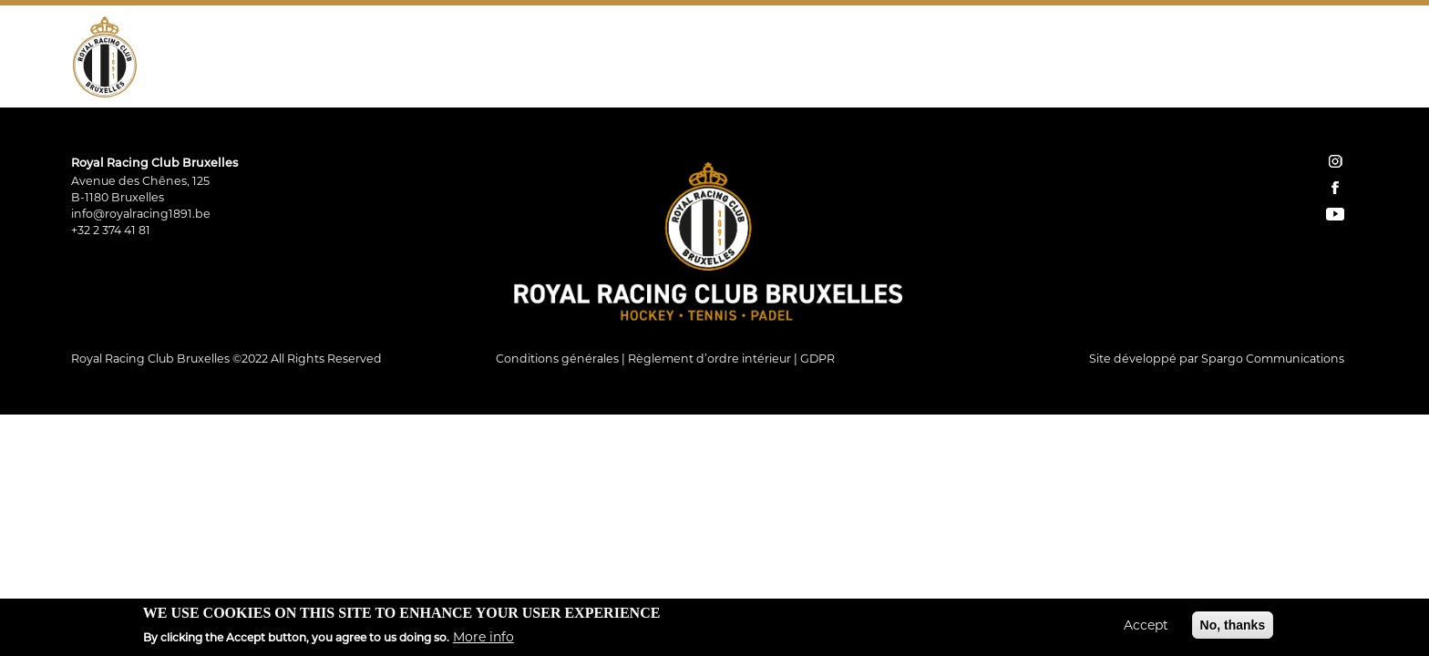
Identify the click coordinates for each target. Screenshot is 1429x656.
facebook (1335, 187)
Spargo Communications (1272, 358)
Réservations (1161, 59)
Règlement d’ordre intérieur (709, 358)
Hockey (270, 59)
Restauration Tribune (653, 59)
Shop (1090, 59)
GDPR (817, 358)
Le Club (190, 59)
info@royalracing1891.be (141, 213)
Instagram (1292, 59)
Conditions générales (557, 358)
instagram (1335, 161)
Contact (1245, 59)
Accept (1146, 625)
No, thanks (1233, 625)
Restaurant (506, 59)
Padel (417, 59)
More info (483, 637)
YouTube (1343, 59)
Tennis (347, 59)
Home (1058, 59)
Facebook (1318, 59)
